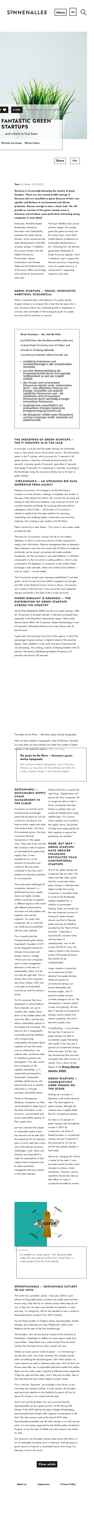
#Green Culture (39, 143)
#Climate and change (18, 143)
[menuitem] (83, 12)
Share (66, 161)
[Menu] (60, 12)
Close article (47, 1464)
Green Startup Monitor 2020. (63, 1069)
